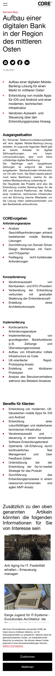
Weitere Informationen (13, 646)
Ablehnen (27, 666)
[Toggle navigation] (5, 4)
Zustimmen (27, 656)
